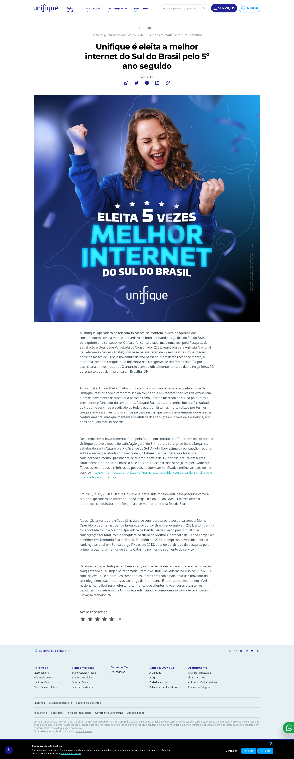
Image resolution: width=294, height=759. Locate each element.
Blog (152, 677)
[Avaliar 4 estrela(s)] (104, 619)
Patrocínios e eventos (88, 702)
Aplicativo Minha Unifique (202, 682)
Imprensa (39, 702)
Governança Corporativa (109, 713)
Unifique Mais (41, 682)
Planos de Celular (44, 677)
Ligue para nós (196, 677)
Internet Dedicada (82, 687)
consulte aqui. (84, 731)
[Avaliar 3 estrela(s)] (97, 619)
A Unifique (155, 672)
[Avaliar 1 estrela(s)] (83, 619)
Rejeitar (265, 750)
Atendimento (198, 668)
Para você (41, 668)
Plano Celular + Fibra (45, 687)
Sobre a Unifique (161, 668)
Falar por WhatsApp (199, 672)
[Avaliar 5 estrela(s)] (112, 619)
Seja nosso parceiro (60, 702)
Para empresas (83, 668)
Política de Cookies (70, 753)
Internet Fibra (41, 672)
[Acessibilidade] (9, 750)
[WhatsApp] (288, 727)
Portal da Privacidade (79, 713)
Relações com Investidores (165, 687)
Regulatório (40, 713)
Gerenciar (231, 750)
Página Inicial (69, 10)
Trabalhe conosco (159, 682)
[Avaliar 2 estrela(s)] (90, 619)
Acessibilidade (135, 713)
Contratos (57, 713)
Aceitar (249, 750)
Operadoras (118, 672)
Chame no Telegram (199, 687)
